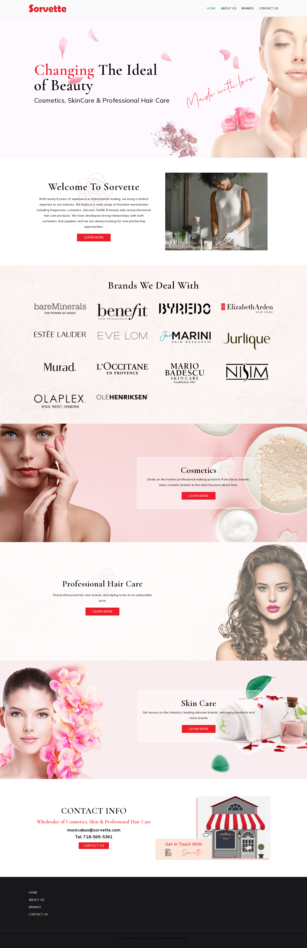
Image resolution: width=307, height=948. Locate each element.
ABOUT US (228, 8)
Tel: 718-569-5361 (94, 836)
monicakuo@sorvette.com (94, 829)
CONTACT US (268, 8)
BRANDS (248, 8)
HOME (211, 8)
